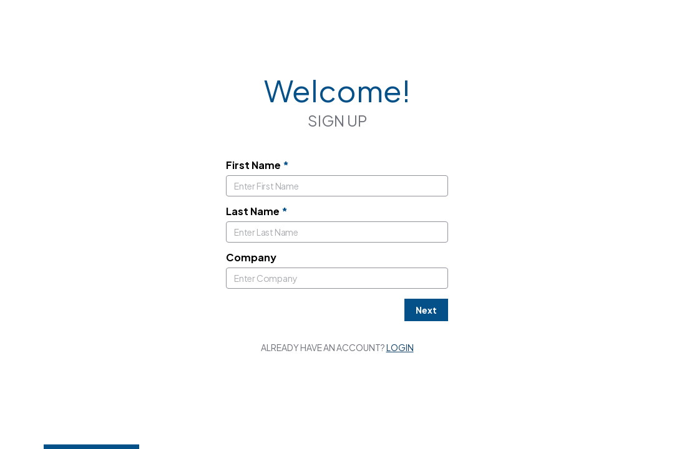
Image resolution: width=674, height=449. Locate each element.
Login (400, 347)
